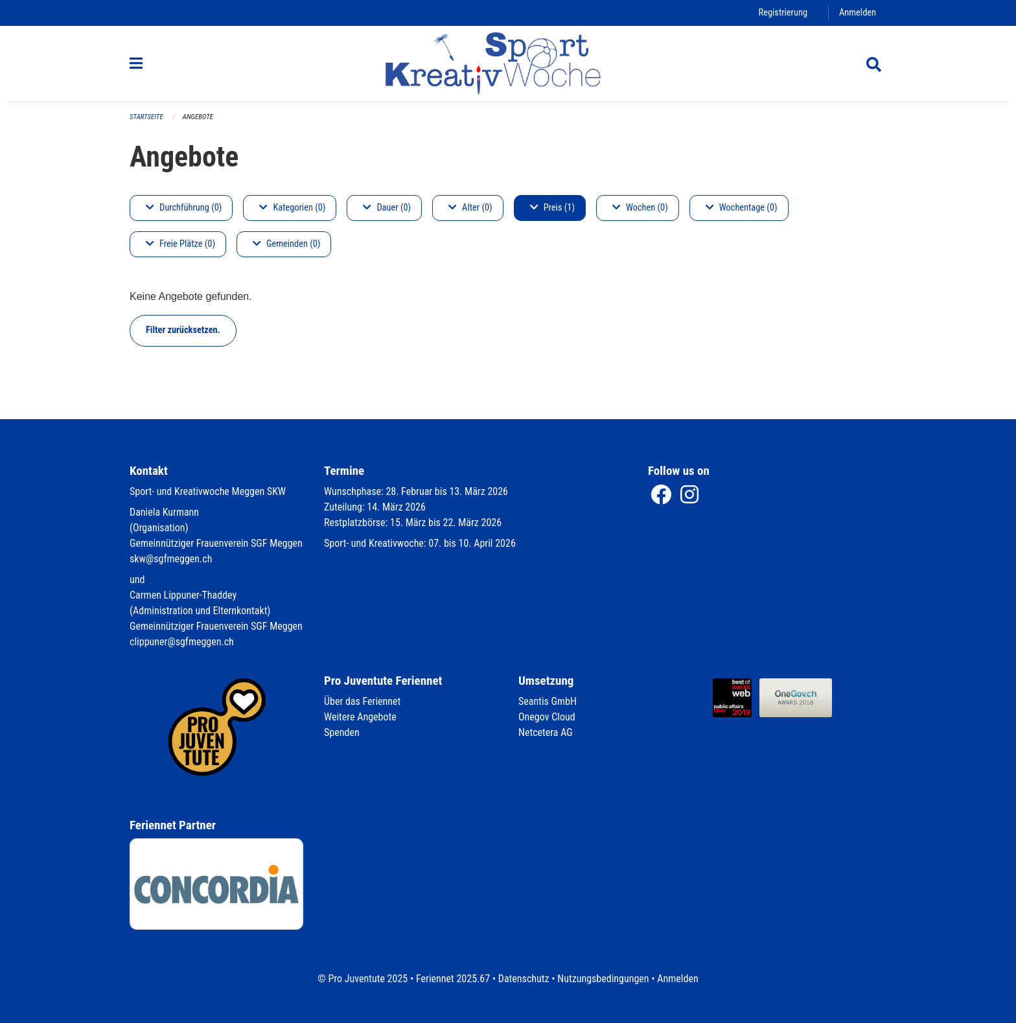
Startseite (146, 117)
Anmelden (857, 12)
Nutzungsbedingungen (603, 978)
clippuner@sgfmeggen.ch (182, 642)
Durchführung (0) (184, 207)
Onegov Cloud (546, 717)
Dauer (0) (387, 207)
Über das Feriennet (362, 701)
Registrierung (783, 12)
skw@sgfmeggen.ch (171, 559)
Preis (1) (552, 207)
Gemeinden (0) (286, 243)
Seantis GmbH (547, 701)
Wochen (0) (640, 207)
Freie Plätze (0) (180, 243)
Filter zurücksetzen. (183, 330)
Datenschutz (523, 978)
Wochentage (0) (742, 207)
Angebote (198, 117)
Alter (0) (470, 207)
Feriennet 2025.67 (453, 978)
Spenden (342, 732)
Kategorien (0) (292, 207)
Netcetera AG (545, 732)
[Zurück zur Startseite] (508, 63)
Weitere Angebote (360, 717)
